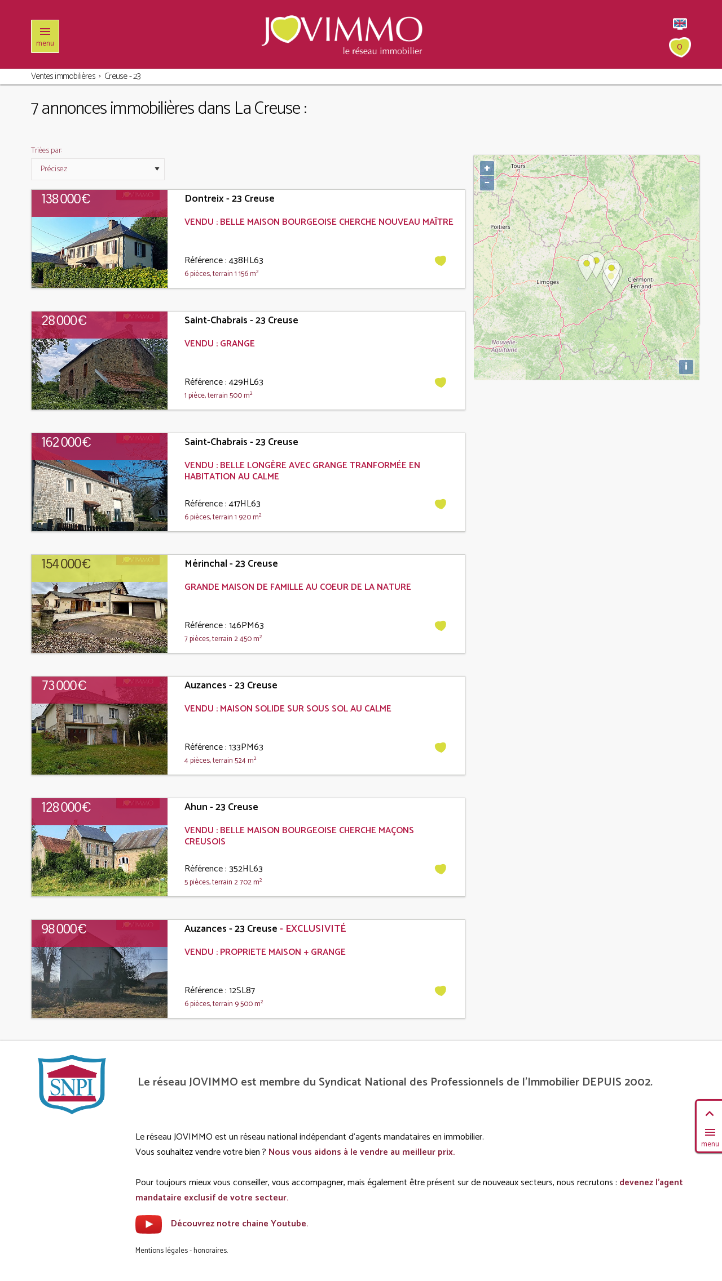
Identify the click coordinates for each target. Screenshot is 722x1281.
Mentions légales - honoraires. (181, 1251)
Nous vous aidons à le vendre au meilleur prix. (361, 1152)
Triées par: (46, 150)
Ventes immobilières (63, 76)
